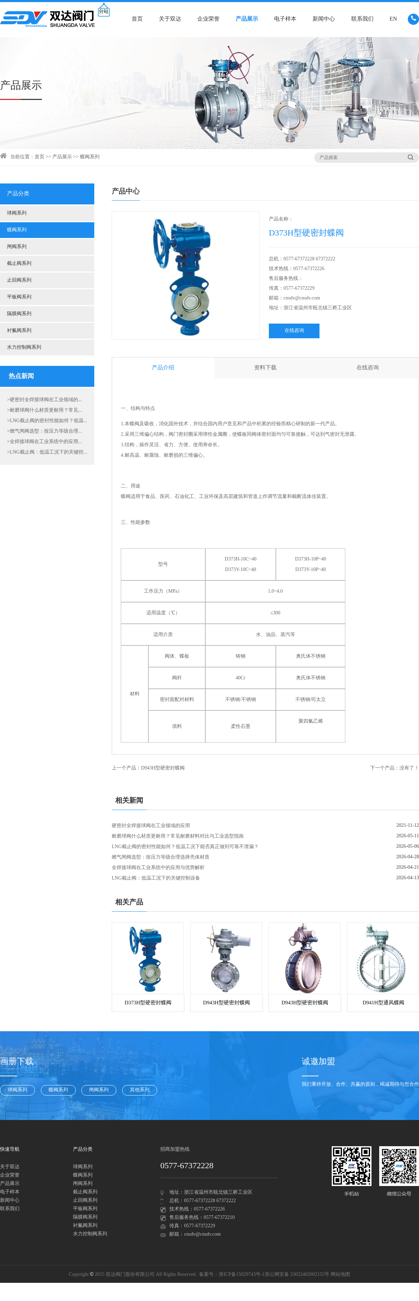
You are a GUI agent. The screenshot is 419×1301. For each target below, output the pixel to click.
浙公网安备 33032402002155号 (297, 1274)
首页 (137, 19)
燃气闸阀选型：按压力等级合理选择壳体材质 (161, 857)
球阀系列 (17, 213)
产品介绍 (163, 368)
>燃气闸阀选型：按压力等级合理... (44, 431)
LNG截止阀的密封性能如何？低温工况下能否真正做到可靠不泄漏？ (185, 847)
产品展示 (247, 19)
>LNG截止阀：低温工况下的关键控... (47, 452)
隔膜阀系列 (19, 314)
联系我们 (362, 19)
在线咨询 (294, 330)
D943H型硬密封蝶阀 (163, 768)
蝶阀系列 (90, 157)
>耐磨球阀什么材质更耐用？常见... (44, 410)
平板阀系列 (19, 297)
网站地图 (340, 1274)
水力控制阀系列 (24, 347)
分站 (104, 11)
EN (393, 19)
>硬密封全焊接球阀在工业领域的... (44, 400)
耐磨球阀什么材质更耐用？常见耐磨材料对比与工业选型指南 (178, 836)
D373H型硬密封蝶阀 (148, 1003)
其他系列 (139, 1090)
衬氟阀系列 (19, 330)
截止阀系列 (19, 263)
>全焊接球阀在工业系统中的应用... (44, 441)
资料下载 (265, 368)
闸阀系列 (17, 247)
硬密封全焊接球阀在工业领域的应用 (151, 826)
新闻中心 (324, 19)
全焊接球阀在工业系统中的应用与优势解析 (158, 867)
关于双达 (170, 19)
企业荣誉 (208, 19)
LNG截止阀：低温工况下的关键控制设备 (156, 878)
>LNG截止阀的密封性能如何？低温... (47, 421)
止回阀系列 (19, 280)
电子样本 (285, 19)
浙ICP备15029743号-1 (241, 1274)
